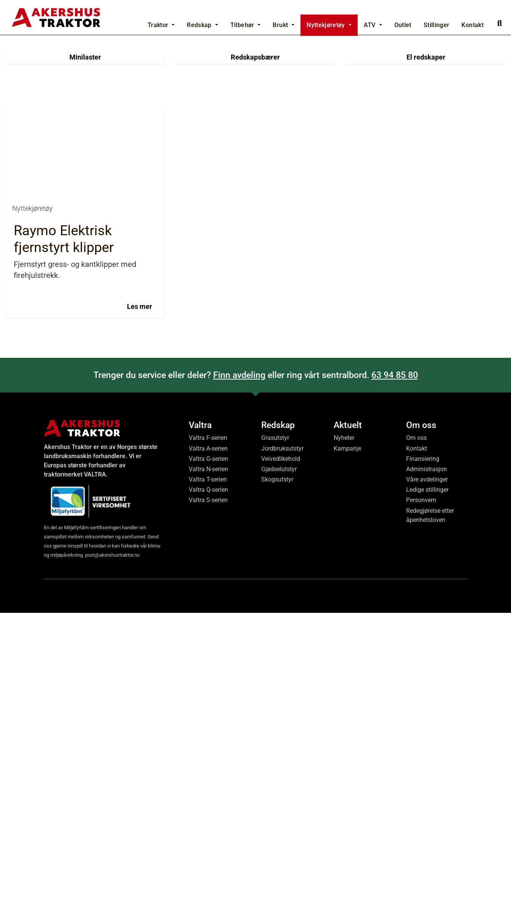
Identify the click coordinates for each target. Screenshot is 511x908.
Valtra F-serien (208, 733)
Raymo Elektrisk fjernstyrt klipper (64, 534)
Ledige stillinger (427, 784)
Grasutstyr (275, 733)
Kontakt (416, 743)
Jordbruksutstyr (282, 743)
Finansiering (422, 754)
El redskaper (426, 352)
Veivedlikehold (280, 754)
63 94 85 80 (394, 670)
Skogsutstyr (277, 774)
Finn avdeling (239, 670)
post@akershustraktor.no (112, 850)
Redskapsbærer (255, 352)
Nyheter (344, 733)
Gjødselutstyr (279, 764)
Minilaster (85, 352)
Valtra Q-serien (208, 784)
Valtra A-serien (208, 743)
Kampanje (347, 743)
